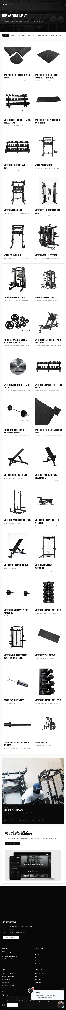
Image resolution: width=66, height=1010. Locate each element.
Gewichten (31, 35)
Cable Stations (55, 35)
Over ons (37, 961)
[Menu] (63, 4)
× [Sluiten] (63, 989)
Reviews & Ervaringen (8, 976)
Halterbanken (42, 35)
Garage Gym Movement (9, 973)
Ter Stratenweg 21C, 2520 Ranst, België (20, 927)
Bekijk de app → (12, 843)
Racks (13, 35)
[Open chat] (60, 996)
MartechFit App (6, 979)
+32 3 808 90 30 (14, 929)
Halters (21, 35)
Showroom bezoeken (8, 985)
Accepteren (12, 1005)
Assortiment (38, 955)
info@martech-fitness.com (17, 933)
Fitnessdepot (6, 982)
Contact (37, 964)
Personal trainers (40, 979)
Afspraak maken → (10, 937)
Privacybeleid (55, 1005)
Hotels (37, 976)
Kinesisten (38, 982)
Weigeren (24, 1005)
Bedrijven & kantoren (41, 973)
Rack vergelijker (39, 958)
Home (36, 952)
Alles (5, 35)
